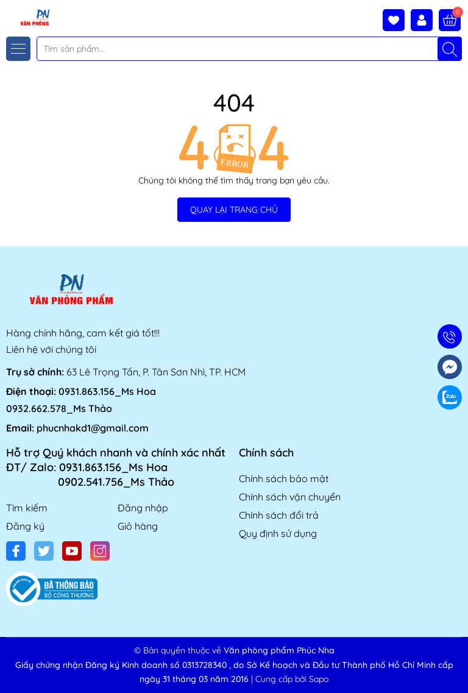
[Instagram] (100, 551)
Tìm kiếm (27, 508)
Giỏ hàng (138, 526)
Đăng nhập (143, 508)
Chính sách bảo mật (283, 478)
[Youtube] (72, 551)
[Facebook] (16, 551)
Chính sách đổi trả (279, 515)
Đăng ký (25, 526)
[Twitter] (44, 551)
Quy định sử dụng (278, 533)
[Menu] (18, 49)
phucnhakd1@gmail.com (93, 428)
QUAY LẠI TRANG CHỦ (234, 209)
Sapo (318, 678)
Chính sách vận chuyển (290, 497)
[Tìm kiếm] (450, 49)
